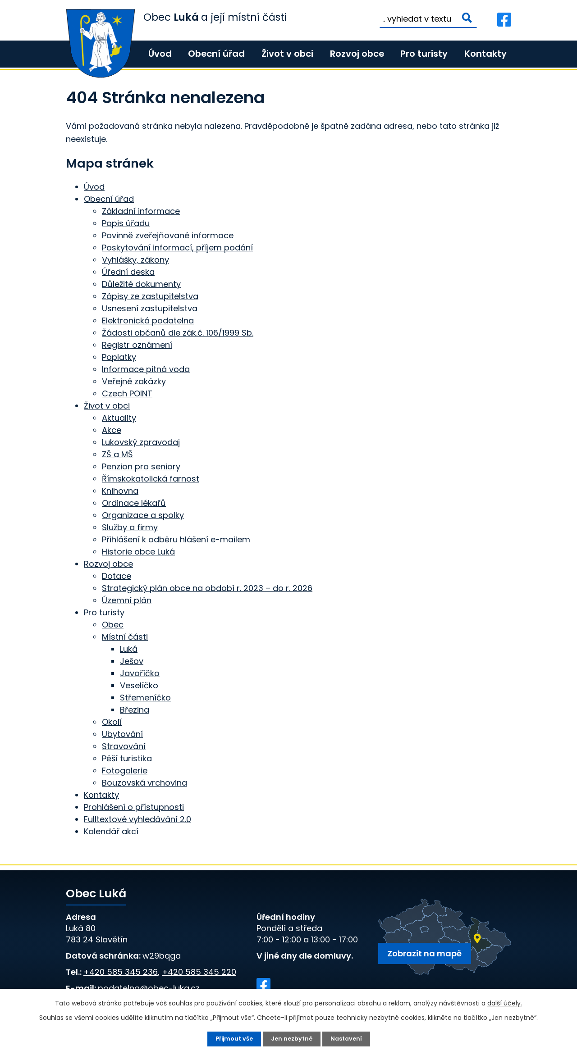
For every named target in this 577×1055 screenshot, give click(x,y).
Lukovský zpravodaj (141, 442)
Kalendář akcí (111, 831)
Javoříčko (140, 673)
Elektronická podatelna (148, 320)
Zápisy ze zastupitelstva (150, 296)
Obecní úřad (216, 53)
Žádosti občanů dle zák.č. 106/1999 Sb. (177, 332)
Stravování (124, 746)
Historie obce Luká (138, 551)
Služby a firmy (130, 527)
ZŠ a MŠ (117, 454)
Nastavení (349, 1038)
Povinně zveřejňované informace (168, 235)
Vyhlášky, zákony (135, 259)
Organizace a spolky (143, 515)
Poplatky (119, 357)
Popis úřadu (126, 223)
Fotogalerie (124, 770)
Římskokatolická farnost (150, 478)
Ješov (131, 661)
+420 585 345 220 (199, 972)
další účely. (504, 1002)
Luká (128, 649)
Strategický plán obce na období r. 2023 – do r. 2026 (207, 588)
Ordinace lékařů (134, 503)
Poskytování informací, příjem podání (177, 247)
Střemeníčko (145, 697)
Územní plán (126, 600)
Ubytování (122, 734)
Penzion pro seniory (141, 466)
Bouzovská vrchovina (144, 782)
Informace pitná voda (146, 369)
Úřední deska (128, 271)
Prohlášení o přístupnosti (134, 807)
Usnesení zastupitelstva (149, 308)
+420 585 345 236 (120, 972)
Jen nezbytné (292, 1038)
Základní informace (141, 211)
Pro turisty (424, 53)
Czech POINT (127, 393)
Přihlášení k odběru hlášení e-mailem (176, 539)
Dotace (116, 576)
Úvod (160, 53)
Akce (111, 430)
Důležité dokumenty (141, 284)
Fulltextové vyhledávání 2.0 (137, 819)
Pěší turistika (127, 758)
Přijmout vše (231, 1038)
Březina (134, 709)
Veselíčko (139, 685)
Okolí (112, 722)
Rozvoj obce (357, 53)
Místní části (125, 636)
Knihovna (120, 490)
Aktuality (119, 417)
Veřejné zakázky (134, 381)
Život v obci (287, 53)
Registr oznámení (137, 344)
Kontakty (485, 53)
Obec (113, 624)
